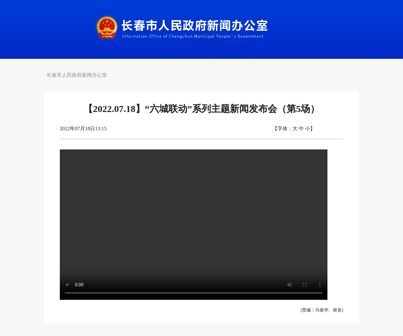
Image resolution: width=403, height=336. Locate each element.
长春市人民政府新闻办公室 (77, 75)
